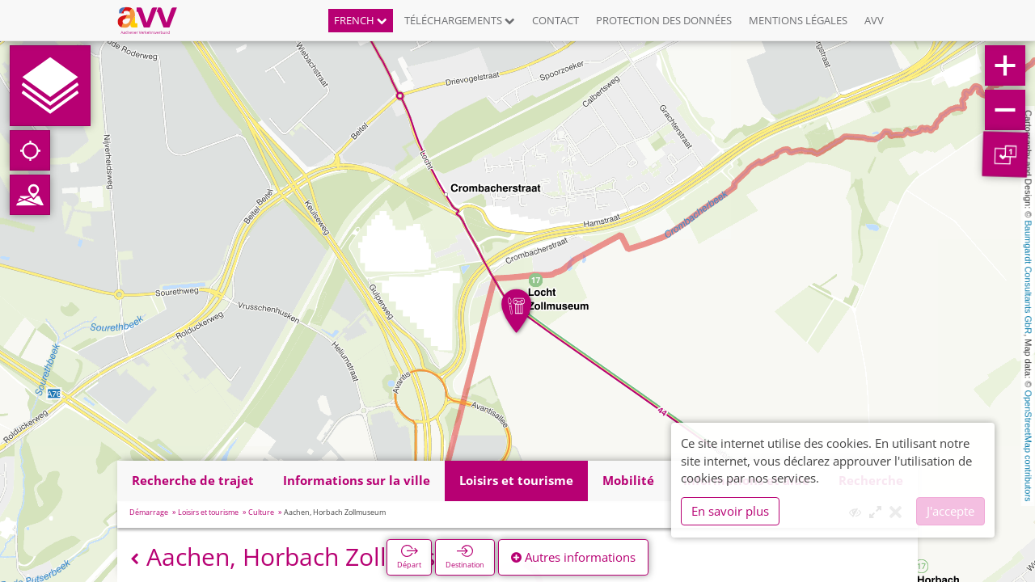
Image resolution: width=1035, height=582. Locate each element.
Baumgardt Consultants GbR (1028, 278)
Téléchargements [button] (459, 20)
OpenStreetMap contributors (1028, 445)
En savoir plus (730, 511)
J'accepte (950, 511)
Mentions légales (798, 20)
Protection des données (664, 20)
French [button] (360, 20)
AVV (874, 20)
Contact (555, 20)
